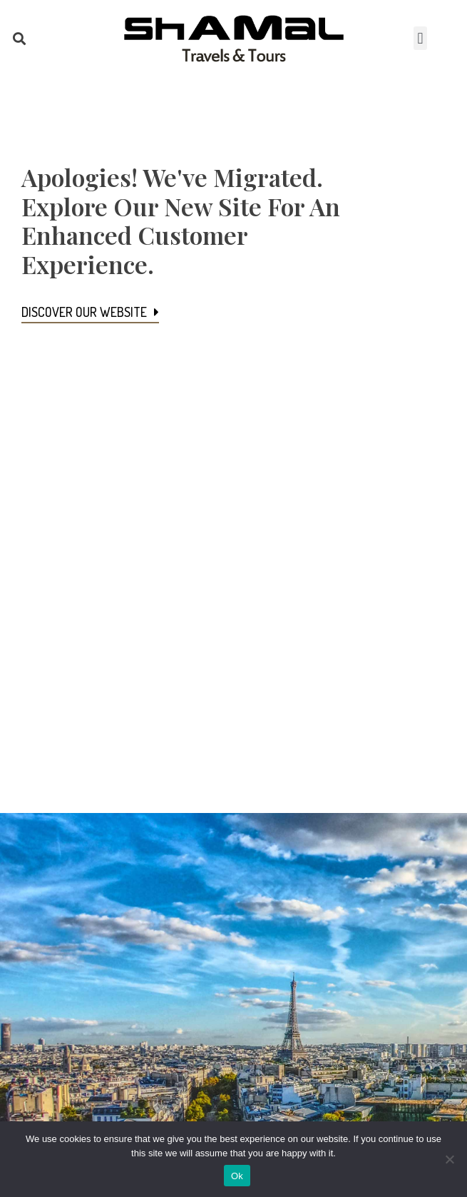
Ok (237, 1176)
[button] (19, 38)
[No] (449, 1159)
